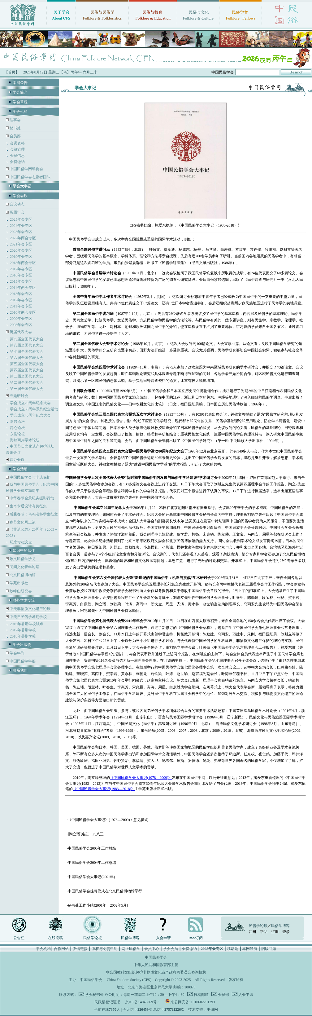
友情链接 (80, 949)
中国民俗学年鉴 (22, 661)
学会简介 (20, 92)
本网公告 (20, 83)
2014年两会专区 (23, 287)
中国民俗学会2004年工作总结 (92, 862)
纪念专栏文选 (21, 542)
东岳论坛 (17, 434)
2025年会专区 (21, 219)
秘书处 (15, 128)
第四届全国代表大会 (26, 370)
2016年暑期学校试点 (26, 624)
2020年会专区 (21, 250)
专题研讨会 (19, 396)
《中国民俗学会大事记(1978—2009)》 (141, 777)
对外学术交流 (24, 600)
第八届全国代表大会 (26, 345)
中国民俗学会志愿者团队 (29, 177)
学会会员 (170, 949)
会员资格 (17, 143)
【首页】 (11, 72)
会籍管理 (17, 149)
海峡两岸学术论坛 (25, 440)
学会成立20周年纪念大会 (30, 403)
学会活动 (20, 469)
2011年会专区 (21, 306)
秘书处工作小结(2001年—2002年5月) (98, 905)
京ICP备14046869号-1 (142, 1002)
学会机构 (20, 111)
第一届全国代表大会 (26, 389)
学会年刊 (16, 653)
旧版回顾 (268, 949)
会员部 (15, 136)
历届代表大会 (21, 332)
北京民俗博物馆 (22, 575)
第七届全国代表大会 (26, 351)
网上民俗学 (131, 949)
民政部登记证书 (107, 1002)
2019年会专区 (21, 256)
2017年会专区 (21, 269)
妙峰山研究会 (20, 591)
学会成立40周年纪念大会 (30, 415)
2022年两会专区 (23, 238)
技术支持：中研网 (203, 1009)
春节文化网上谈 (22, 522)
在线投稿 (55, 938)
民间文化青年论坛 (24, 567)
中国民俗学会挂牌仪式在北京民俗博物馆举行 (105, 891)
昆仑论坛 (17, 428)
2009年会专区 (21, 318)
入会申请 (163, 938)
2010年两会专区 (23, 312)
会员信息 (17, 155)
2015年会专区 (21, 281)
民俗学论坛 (92, 938)
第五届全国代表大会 (26, 364)
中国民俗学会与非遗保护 (29, 477)
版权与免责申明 (105, 949)
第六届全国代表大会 (26, 358)
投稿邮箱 (201, 994)
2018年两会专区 (23, 263)
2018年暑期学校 (23, 636)
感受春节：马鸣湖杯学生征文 (33, 514)
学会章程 (20, 102)
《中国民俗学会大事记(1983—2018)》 (104, 789)
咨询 (275, 932)
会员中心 (151, 949)
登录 (286, 932)
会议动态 (16, 204)
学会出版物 (22, 645)
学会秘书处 (94, 994)
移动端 (232, 949)
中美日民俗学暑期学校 (28, 617)
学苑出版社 (18, 583)
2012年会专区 (21, 300)
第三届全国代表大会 (26, 376)
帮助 (263, 932)
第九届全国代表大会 (26, 339)
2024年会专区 (21, 225)
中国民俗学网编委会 (26, 169)
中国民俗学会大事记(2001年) (91, 877)
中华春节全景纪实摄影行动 (31, 498)
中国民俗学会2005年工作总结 (92, 848)
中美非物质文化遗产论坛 (29, 609)
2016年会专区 (21, 275)
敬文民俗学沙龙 (22, 559)
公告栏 (18, 938)
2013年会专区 (21, 294)
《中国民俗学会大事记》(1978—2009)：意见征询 (108, 820)
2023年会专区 (21, 232)
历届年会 (17, 212)
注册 (252, 932)
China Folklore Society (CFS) (129, 980)
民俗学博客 (130, 938)
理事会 (15, 120)
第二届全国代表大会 (26, 382)
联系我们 (20, 670)
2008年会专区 (21, 325)
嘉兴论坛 (17, 421)
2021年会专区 (21, 244)
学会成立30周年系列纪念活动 (34, 409)
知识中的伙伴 (24, 550)
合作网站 (61, 949)
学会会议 (20, 196)
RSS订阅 (195, 938)
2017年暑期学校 (23, 630)
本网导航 (249, 949)
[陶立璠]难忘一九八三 (86, 834)
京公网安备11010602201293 (193, 1002)
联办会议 (16, 459)
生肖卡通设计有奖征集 (28, 506)
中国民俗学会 (91, 980)
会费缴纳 (17, 162)
